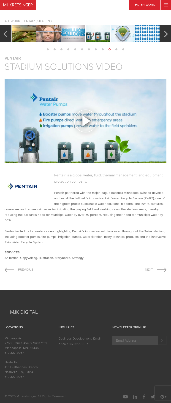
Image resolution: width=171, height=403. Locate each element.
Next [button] (166, 33)
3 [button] (61, 49)
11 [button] (116, 49)
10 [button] (109, 49)
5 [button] (75, 49)
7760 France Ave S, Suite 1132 (26, 343)
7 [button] (89, 49)
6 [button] (82, 49)
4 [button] (68, 49)
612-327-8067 (14, 352)
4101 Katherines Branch (21, 367)
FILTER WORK (145, 4)
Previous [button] (5, 33)
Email (96, 338)
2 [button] (54, 49)
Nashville (11, 362)
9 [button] (102, 49)
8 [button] (96, 49)
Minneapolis (13, 338)
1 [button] (48, 49)
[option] (23, 33)
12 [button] (123, 49)
